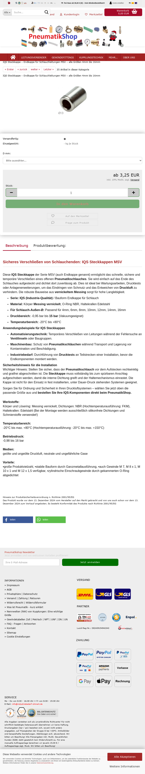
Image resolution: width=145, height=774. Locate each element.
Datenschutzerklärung (45, 763)
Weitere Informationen (125, 766)
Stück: (9, 198)
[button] (45, 20)
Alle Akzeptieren (125, 756)
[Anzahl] (72, 205)
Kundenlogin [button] (69, 19)
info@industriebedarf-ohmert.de (27, 716)
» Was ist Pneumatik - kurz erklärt (24, 619)
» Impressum (12, 597)
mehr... (113, 62)
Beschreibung (16, 258)
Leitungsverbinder (33, 62)
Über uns (129, 62)
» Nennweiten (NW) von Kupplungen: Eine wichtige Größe (34, 626)
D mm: (7, 166)
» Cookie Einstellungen (17, 649)
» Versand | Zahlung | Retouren (22, 611)
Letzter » (49, 81)
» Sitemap (10, 645)
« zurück (22, 81)
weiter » (35, 81)
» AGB (8, 602)
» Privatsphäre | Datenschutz (21, 606)
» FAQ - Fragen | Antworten (20, 636)
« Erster (9, 81)
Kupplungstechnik (91, 62)
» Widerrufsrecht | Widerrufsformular (25, 615)
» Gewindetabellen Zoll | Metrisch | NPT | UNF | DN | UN (36, 632)
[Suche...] (7, 12)
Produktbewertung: (49, 258)
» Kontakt (10, 640)
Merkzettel (94, 19)
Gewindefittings (63, 62)
